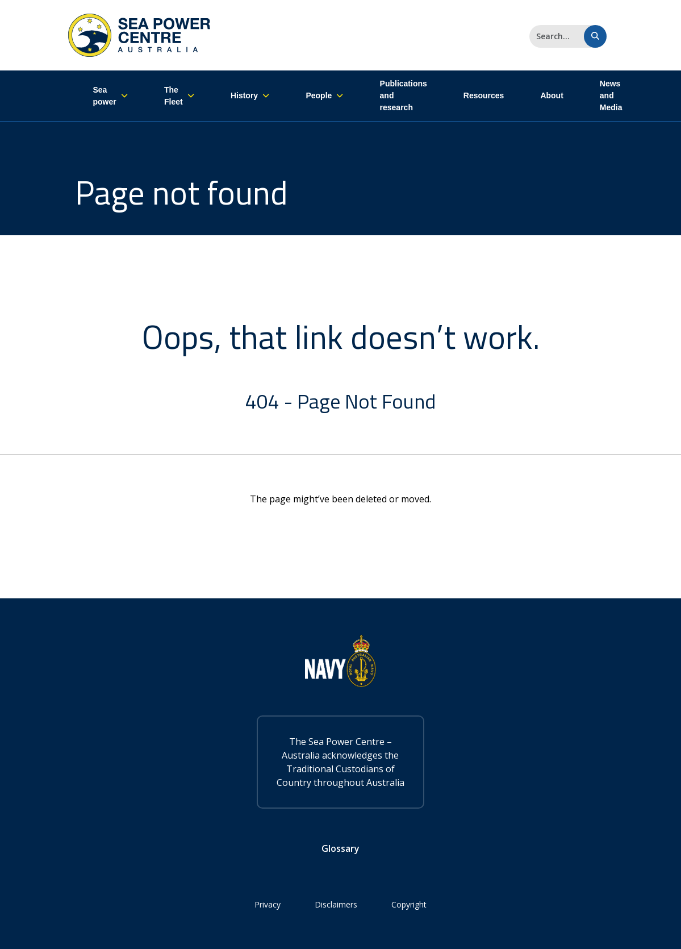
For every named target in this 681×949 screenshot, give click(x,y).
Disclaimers (336, 904)
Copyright (409, 904)
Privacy (267, 904)
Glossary (340, 848)
